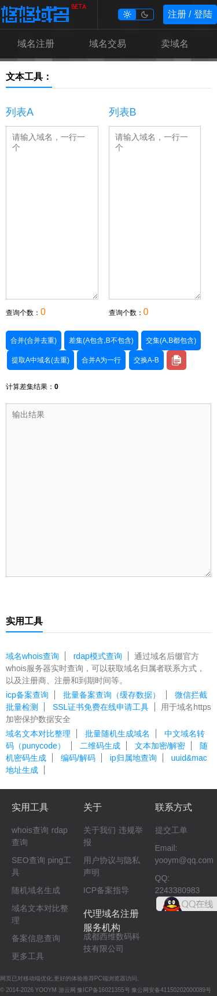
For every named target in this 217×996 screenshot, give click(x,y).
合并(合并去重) (33, 340)
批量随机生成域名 (117, 733)
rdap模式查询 (97, 656)
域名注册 (35, 44)
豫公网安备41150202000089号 (171, 990)
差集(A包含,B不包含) (101, 340)
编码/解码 (78, 757)
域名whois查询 (32, 656)
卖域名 (175, 44)
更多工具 (28, 956)
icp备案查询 (27, 694)
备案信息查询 (36, 938)
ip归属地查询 (133, 757)
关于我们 (99, 830)
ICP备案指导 (106, 890)
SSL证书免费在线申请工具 (101, 707)
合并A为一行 (101, 360)
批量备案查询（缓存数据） (111, 694)
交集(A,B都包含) (171, 340)
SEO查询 (28, 860)
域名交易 (107, 44)
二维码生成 (100, 745)
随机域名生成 (36, 890)
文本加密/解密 (160, 745)
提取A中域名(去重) (40, 360)
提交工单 (171, 830)
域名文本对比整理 (38, 733)
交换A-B (146, 360)
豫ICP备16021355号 (103, 990)
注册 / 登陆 (190, 14)
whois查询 (30, 830)
